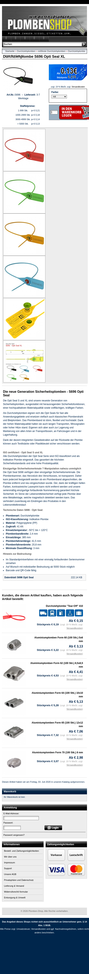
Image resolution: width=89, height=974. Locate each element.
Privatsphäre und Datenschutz (19, 880)
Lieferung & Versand (14, 886)
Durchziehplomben (26, 51)
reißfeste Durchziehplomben (52, 51)
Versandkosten (78, 87)
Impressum (9, 862)
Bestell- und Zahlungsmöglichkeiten (21, 851)
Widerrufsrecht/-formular (16, 892)
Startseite (9, 51)
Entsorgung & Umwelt (14, 897)
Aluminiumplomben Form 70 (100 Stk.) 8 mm (57, 752)
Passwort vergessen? (14, 835)
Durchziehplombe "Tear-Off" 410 (64, 606)
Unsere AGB (10, 874)
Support (8, 868)
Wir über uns (10, 856)
